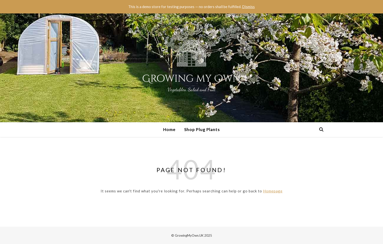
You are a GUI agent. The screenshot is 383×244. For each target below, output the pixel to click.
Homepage (273, 191)
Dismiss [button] (248, 6)
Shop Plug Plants (202, 129)
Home (169, 129)
